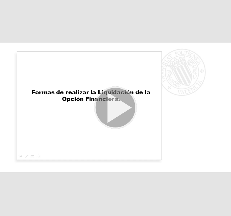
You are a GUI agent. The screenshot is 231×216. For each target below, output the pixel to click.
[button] (115, 108)
